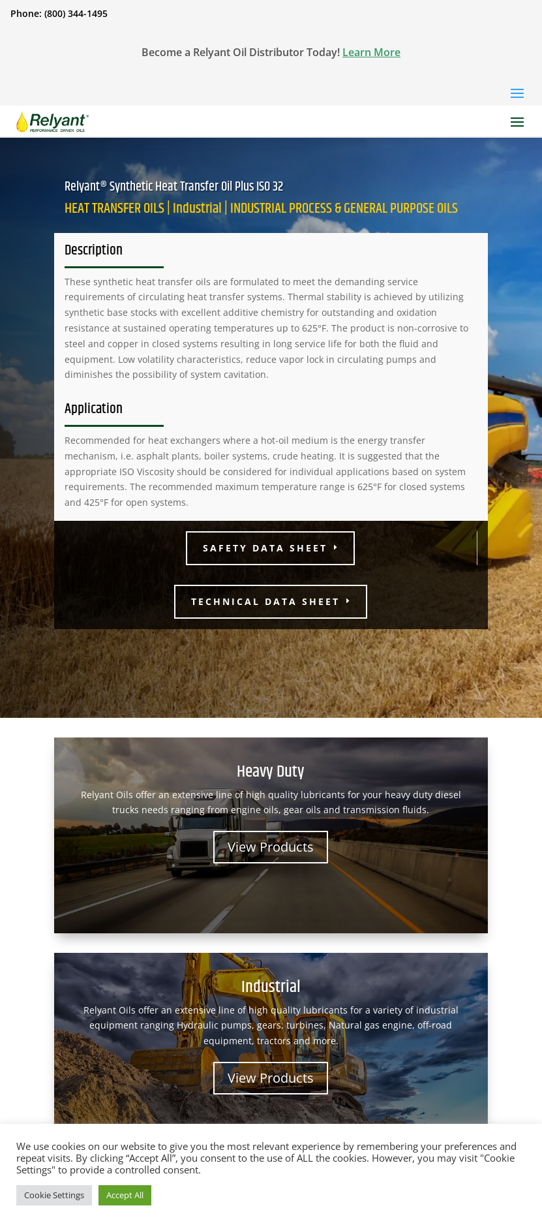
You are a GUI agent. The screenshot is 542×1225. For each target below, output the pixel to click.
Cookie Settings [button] (54, 1195)
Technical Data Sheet (265, 601)
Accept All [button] (124, 1195)
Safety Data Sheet (265, 548)
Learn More (371, 52)
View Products (271, 847)
